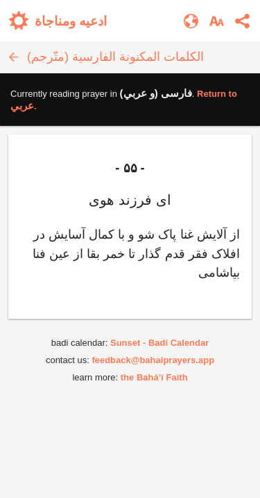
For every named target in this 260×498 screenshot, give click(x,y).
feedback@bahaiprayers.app (153, 360)
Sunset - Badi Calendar (159, 343)
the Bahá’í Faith (154, 377)
